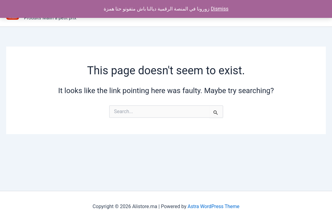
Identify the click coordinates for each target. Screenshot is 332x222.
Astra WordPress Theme (213, 206)
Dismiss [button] (219, 9)
